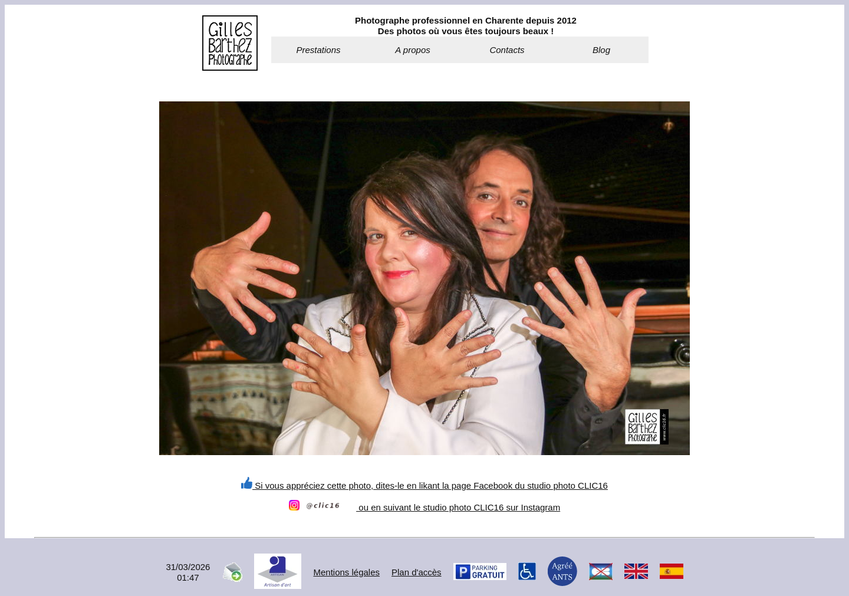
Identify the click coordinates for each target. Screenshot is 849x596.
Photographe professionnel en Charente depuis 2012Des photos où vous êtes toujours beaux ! (466, 25)
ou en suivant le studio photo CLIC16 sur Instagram (424, 507)
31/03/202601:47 (188, 572)
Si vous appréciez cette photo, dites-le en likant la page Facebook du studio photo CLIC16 (424, 485)
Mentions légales (346, 572)
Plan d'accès (416, 572)
